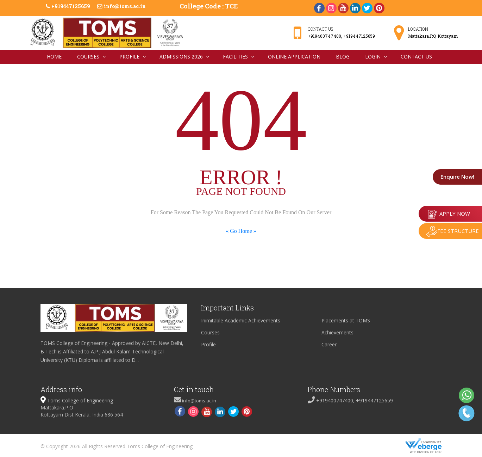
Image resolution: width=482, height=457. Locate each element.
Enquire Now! (450, 176)
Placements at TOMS (345, 320)
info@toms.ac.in (125, 6)
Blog (343, 56)
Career (329, 344)
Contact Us (416, 56)
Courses (88, 56)
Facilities (235, 56)
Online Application (294, 56)
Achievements (337, 332)
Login (373, 56)
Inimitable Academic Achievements (240, 320)
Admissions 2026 (181, 56)
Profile (129, 56)
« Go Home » (241, 231)
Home (54, 56)
